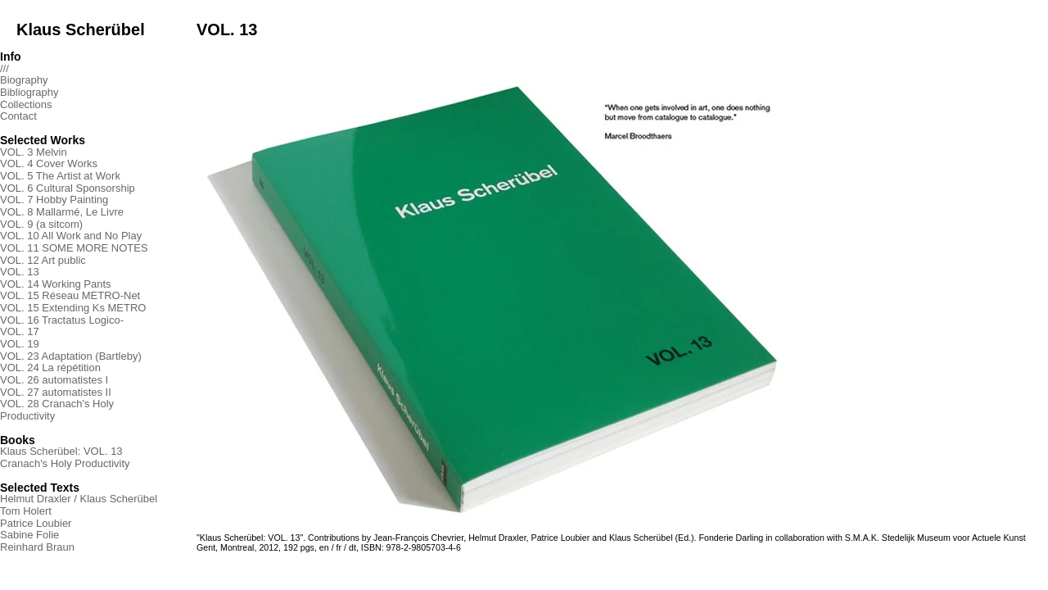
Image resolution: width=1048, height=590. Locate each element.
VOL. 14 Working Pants (55, 284)
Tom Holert (26, 511)
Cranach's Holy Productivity (65, 463)
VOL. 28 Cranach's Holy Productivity (57, 409)
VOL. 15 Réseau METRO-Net (70, 295)
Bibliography (29, 92)
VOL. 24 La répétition (50, 367)
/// (4, 68)
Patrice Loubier (35, 523)
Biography (24, 80)
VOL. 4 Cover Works (48, 163)
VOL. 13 (19, 272)
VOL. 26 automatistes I (54, 380)
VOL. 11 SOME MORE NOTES (74, 248)
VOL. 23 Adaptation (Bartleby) (71, 356)
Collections (26, 104)
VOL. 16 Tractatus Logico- (62, 320)
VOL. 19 (19, 344)
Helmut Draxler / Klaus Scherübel (78, 498)
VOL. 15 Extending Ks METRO (73, 308)
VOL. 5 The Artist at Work (60, 176)
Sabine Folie (29, 535)
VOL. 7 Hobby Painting (54, 199)
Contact (18, 116)
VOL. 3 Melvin (33, 152)
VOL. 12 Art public (43, 260)
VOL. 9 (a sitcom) (41, 224)
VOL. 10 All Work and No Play (71, 235)
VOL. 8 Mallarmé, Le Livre (62, 212)
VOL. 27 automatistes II (55, 392)
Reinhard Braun (37, 547)
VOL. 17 (19, 331)
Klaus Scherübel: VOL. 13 (61, 451)
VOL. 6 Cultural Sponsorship (67, 188)
